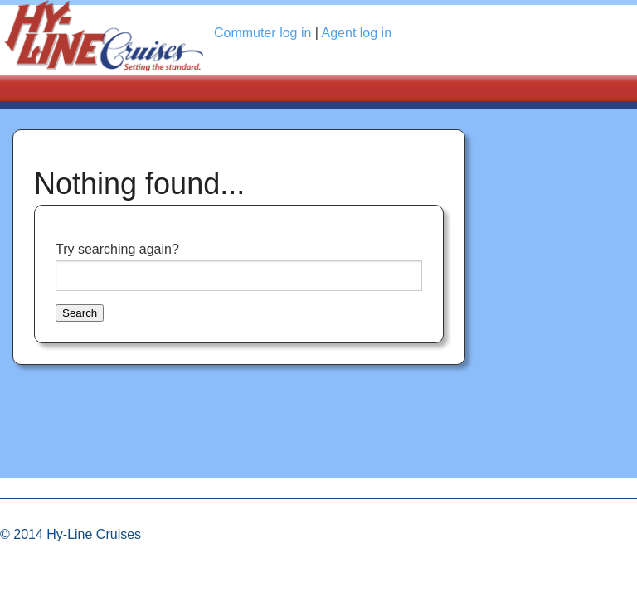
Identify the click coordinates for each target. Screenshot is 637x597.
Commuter (262, 33)
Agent (357, 33)
